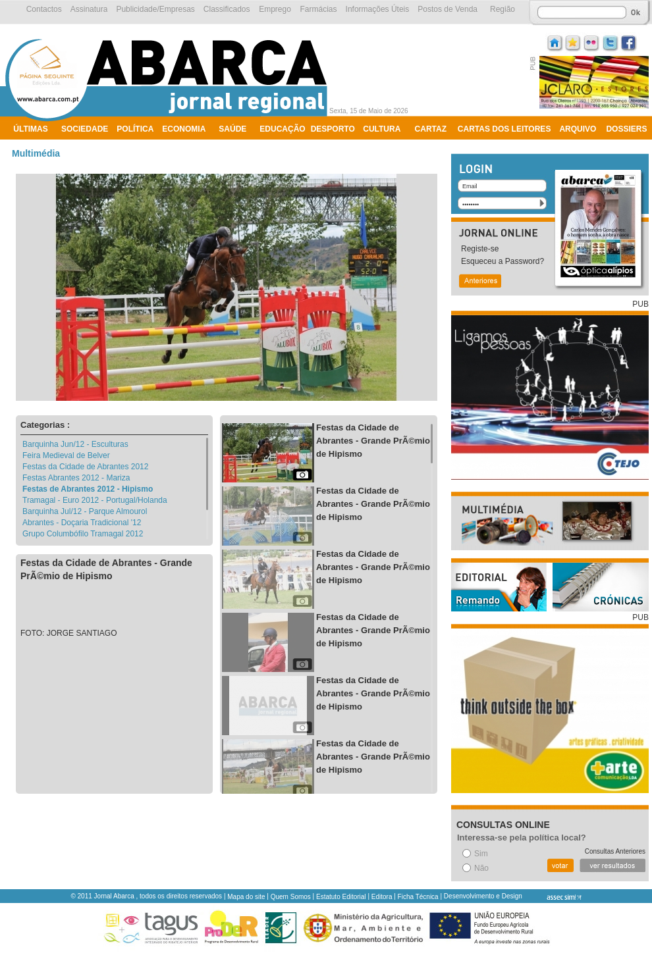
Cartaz (431, 129)
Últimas (30, 129)
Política (135, 129)
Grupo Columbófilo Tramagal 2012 (82, 533)
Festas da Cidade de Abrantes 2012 (85, 466)
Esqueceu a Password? (502, 261)
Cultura (381, 129)
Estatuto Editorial (341, 896)
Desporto (333, 129)
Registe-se (480, 248)
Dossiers (626, 129)
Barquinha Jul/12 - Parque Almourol (84, 511)
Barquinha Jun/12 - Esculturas (75, 444)
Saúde (232, 129)
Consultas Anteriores (615, 851)
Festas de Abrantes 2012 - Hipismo (87, 489)
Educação (282, 129)
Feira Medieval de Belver (66, 455)
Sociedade (84, 129)
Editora (382, 896)
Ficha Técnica (418, 896)
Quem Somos (291, 896)
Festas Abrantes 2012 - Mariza (76, 477)
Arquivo (577, 129)
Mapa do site (246, 896)
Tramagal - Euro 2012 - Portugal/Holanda (94, 500)
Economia (183, 129)
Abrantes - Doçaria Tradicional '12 (81, 522)
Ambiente (34, 146)
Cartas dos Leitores (504, 129)
